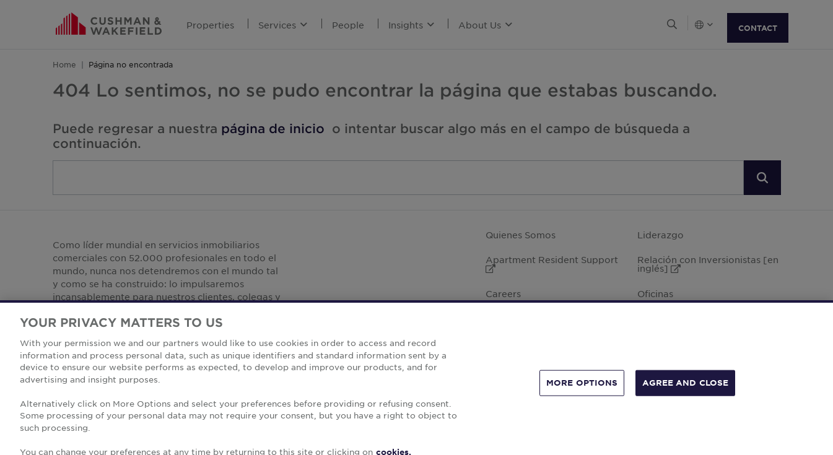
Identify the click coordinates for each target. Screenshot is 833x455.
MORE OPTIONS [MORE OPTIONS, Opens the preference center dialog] (582, 399)
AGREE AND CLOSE (685, 399)
